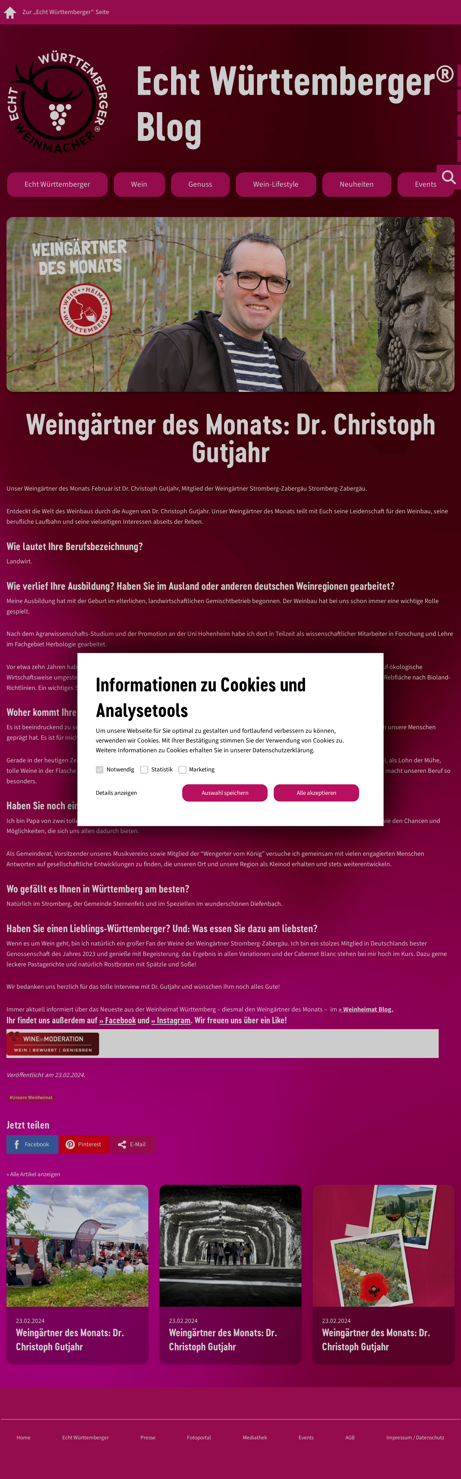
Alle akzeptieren (316, 792)
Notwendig (115, 769)
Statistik (156, 769)
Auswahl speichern (225, 792)
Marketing (197, 769)
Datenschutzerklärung (282, 749)
